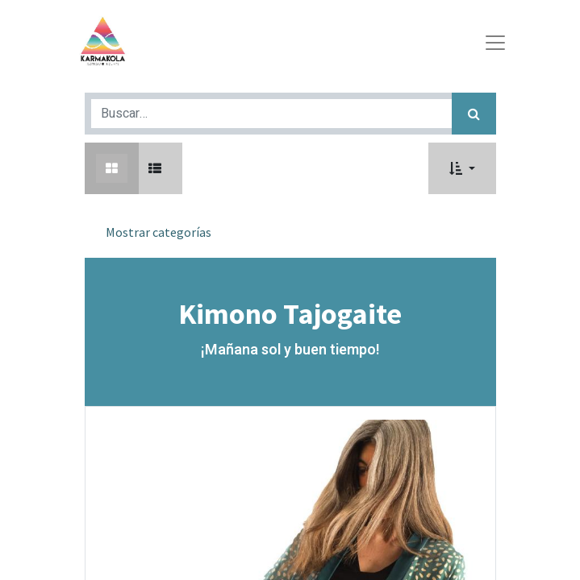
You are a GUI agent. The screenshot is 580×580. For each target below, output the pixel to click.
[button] (461, 168)
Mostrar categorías (158, 232)
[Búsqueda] (474, 114)
